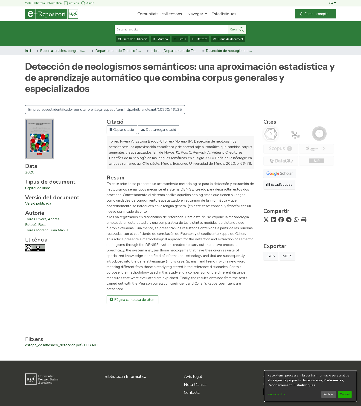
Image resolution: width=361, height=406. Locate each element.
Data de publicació (133, 39)
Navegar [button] (195, 14)
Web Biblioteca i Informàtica (43, 3)
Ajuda (87, 3)
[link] (37, 188)
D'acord (344, 394)
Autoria (160, 39)
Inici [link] (28, 50)
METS (287, 256)
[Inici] (51, 13)
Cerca (237, 29)
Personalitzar (277, 394)
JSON (270, 256)
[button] (332, 3)
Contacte (192, 392)
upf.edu (71, 3)
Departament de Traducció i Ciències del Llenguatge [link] (118, 50)
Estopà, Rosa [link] (36, 224)
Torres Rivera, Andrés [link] (42, 219)
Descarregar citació (158, 129)
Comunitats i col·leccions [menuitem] (159, 14)
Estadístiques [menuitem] (224, 14)
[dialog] (310, 386)
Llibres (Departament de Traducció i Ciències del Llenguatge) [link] (174, 50)
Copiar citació (122, 129)
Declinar (329, 394)
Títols (179, 39)
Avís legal (193, 376)
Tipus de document (228, 39)
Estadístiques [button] (279, 184)
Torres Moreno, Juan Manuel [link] (47, 230)
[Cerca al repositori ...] (171, 29)
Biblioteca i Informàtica (125, 376)
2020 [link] (29, 172)
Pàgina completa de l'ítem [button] (132, 299)
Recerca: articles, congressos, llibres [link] (63, 50)
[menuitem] (196, 13)
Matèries (199, 39)
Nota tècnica (195, 384)
